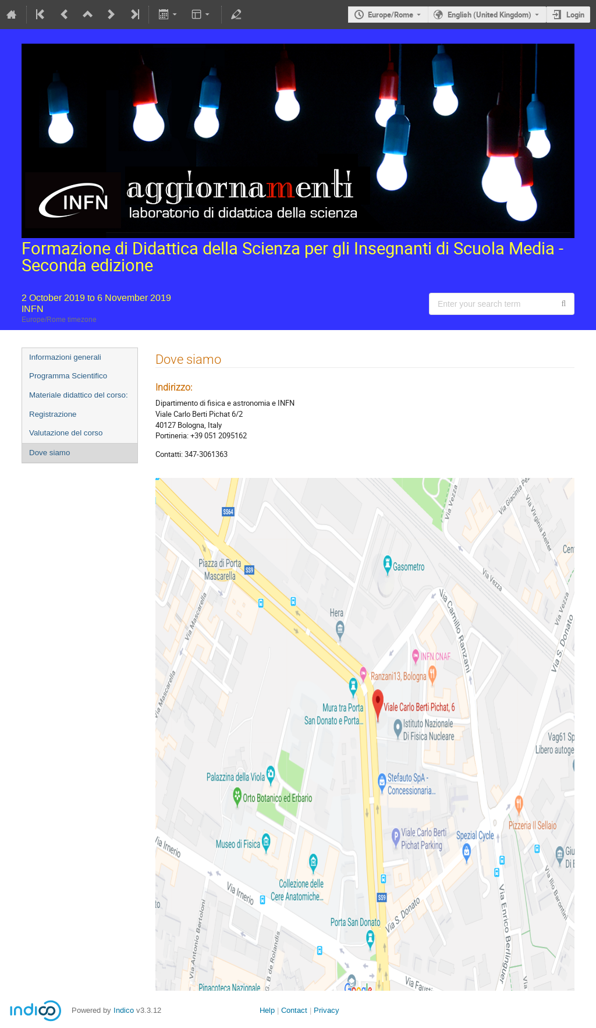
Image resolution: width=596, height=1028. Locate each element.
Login (575, 14)
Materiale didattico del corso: (78, 395)
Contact (294, 1010)
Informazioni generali (65, 357)
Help (267, 1010)
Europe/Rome (390, 14)
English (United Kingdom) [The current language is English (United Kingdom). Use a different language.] (489, 14)
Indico (123, 1010)
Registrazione (53, 414)
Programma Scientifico (68, 375)
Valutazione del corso (65, 432)
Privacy (326, 1010)
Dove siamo (49, 452)
